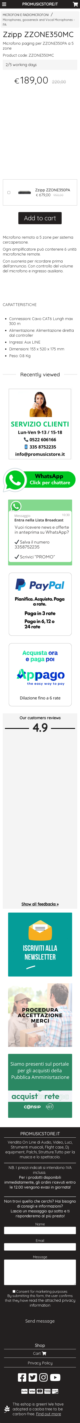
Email (40, 1240)
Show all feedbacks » (40, 904)
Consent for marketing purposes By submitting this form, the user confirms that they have (40, 1298)
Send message (40, 1321)
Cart (40, 1353)
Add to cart (40, 218)
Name (40, 1224)
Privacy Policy (40, 1363)
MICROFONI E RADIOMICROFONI (26, 15)
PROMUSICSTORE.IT (40, 4)
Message (40, 1257)
